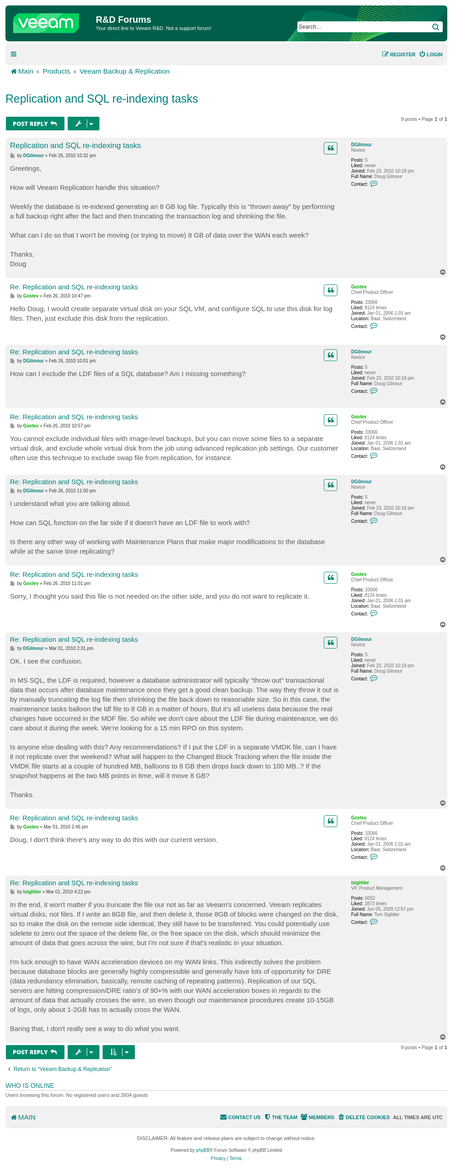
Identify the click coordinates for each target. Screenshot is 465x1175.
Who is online (29, 1085)
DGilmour (361, 144)
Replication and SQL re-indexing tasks (101, 98)
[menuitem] (431, 54)
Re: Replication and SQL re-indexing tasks (74, 287)
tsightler (360, 882)
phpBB (203, 1150)
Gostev (358, 286)
